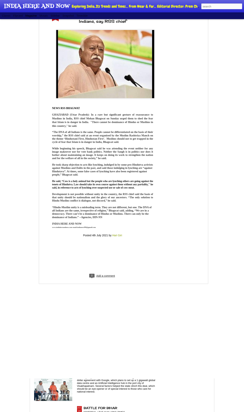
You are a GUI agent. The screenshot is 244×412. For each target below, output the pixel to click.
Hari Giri (117, 174)
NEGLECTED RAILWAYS (104, 321)
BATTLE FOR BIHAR (100, 408)
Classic (6, 15)
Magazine (31, 15)
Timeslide (82, 15)
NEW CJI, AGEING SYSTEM (108, 278)
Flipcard (18, 15)
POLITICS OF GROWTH (104, 365)
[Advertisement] (102, 198)
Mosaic (43, 15)
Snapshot (68, 15)
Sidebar (55, 15)
